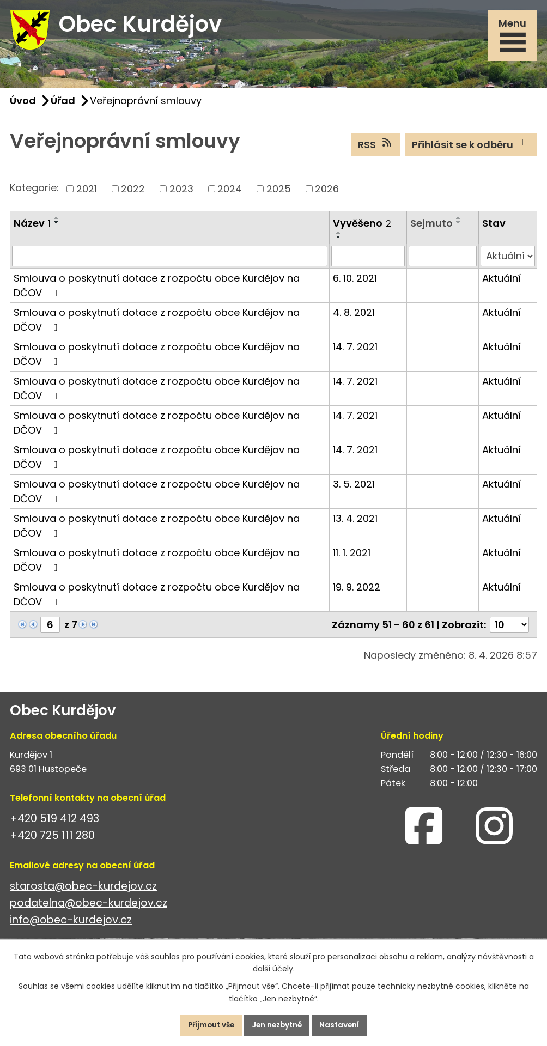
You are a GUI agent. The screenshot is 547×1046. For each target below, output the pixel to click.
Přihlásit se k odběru (471, 149)
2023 (181, 193)
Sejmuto (431, 227)
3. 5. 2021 (354, 488)
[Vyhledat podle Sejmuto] (443, 260)
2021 (86, 193)
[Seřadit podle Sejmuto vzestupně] (459, 222)
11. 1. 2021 (351, 557)
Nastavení (344, 1024)
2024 (229, 193)
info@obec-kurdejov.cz (71, 924)
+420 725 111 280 (52, 839)
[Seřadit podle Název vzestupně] (57, 222)
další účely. (274, 968)
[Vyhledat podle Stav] (508, 260)
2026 (327, 193)
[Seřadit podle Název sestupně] (57, 226)
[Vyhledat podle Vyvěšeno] (368, 260)
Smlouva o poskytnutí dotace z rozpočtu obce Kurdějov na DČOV (157, 290)
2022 (133, 193)
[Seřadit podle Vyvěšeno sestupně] (339, 241)
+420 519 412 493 (54, 823)
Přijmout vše (207, 1024)
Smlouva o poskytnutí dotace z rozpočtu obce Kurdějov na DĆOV (157, 599)
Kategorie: (34, 192)
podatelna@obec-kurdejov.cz (88, 908)
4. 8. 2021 (354, 317)
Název (32, 227)
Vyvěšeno (362, 227)
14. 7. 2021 (355, 351)
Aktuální (501, 282)
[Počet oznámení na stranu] (509, 629)
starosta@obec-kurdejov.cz (83, 890)
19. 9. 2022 (356, 591)
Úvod (23, 105)
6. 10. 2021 (355, 282)
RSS (375, 149)
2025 (278, 193)
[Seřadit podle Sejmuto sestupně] (459, 226)
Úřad (63, 105)
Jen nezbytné (278, 1024)
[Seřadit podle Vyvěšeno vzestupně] (339, 237)
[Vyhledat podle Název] (169, 260)
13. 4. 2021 (355, 523)
